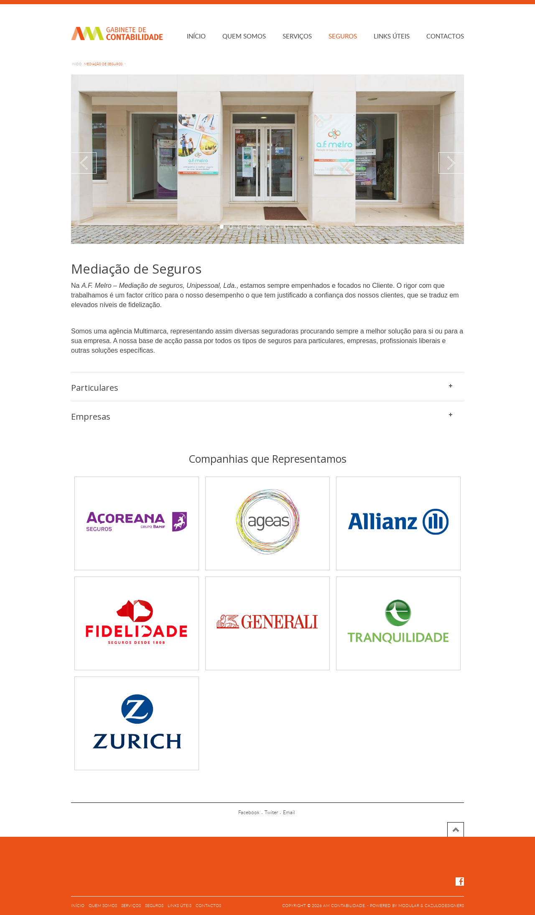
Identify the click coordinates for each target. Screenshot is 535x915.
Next (451, 163)
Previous (84, 163)
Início (196, 36)
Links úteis (392, 36)
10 (304, 227)
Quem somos (244, 36)
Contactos (445, 36)
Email (289, 812)
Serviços (297, 36)
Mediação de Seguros (103, 64)
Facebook (249, 812)
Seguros (343, 36)
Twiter (271, 812)
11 (313, 227)
